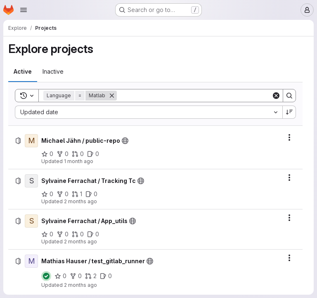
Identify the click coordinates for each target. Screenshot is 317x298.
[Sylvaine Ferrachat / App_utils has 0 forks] (63, 234)
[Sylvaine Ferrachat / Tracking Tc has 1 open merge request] (77, 194)
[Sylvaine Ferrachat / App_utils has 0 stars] (47, 234)
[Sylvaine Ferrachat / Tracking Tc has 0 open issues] (91, 194)
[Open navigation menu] (23, 10)
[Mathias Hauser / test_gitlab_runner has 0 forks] (76, 276)
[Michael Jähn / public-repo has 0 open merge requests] (78, 154)
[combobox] (148, 112)
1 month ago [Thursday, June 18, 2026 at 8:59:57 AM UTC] (78, 161)
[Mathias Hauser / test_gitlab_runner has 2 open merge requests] (91, 276)
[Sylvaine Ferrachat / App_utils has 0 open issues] (93, 234)
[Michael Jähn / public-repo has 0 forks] (63, 154)
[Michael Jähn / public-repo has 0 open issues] (93, 154)
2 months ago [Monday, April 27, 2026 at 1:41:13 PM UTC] (80, 201)
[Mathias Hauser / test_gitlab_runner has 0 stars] (60, 276)
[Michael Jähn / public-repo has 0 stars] (47, 154)
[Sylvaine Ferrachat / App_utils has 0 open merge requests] (78, 234)
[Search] (194, 96)
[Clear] (276, 96)
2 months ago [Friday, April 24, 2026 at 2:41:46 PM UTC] (80, 285)
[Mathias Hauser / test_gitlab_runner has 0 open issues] (106, 276)
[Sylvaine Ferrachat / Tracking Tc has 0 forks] (63, 194)
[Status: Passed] (46, 276)
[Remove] (112, 96)
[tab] (22, 71)
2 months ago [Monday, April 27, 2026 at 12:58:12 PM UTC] (80, 241)
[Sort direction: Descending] (289, 112)
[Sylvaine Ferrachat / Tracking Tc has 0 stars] (47, 194)
